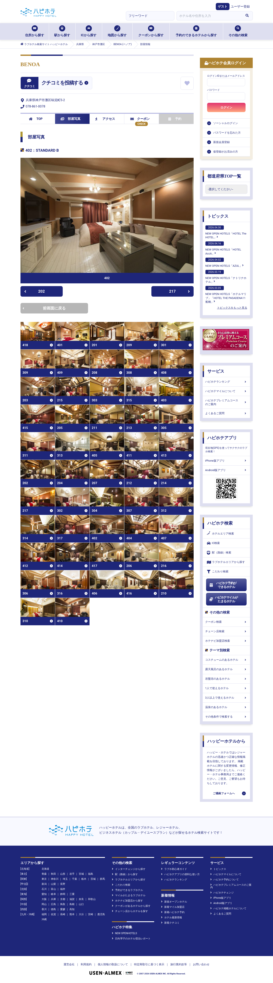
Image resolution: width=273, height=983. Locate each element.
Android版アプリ (226, 470)
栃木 (83, 878)
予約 (174, 119)
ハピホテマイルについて (226, 391)
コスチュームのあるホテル (226, 659)
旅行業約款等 (178, 964)
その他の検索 (237, 31)
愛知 (44, 894)
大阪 (44, 899)
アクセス (105, 119)
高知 (72, 909)
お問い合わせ (201, 964)
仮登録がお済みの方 (225, 151)
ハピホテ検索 (220, 523)
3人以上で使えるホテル (226, 697)
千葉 (74, 878)
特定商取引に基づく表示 (149, 964)
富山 (53, 889)
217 (179, 291)
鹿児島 (101, 914)
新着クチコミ (170, 922)
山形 (62, 873)
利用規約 (86, 964)
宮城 (81, 873)
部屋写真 (71, 119)
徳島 (53, 909)
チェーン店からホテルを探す (130, 911)
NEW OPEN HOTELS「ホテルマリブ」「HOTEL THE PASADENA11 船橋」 (225, 294)
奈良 (81, 899)
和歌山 (92, 899)
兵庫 (53, 899)
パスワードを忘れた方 (227, 132)
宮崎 (90, 914)
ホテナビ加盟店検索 (226, 640)
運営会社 (69, 964)
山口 (81, 904)
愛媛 (62, 909)
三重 (72, 894)
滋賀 (72, 899)
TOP (36, 119)
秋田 (53, 873)
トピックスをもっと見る (232, 307)
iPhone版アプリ (226, 460)
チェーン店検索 (226, 631)
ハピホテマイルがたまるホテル (223, 599)
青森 (44, 873)
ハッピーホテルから (226, 741)
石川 (44, 889)
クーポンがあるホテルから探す (131, 905)
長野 (62, 884)
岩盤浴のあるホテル (226, 678)
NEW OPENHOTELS (124, 933)
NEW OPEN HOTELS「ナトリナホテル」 (225, 276)
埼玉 (65, 878)
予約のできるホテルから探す (196, 31)
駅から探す (62, 31)
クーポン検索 (226, 621)
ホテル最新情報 (171, 917)
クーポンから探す (151, 31)
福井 (62, 889)
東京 (44, 878)
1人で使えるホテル (226, 688)
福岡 (44, 914)
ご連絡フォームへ (224, 793)
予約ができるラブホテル (127, 890)
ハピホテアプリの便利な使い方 (180, 874)
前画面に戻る (44, 308)
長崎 (62, 914)
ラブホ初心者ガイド (174, 869)
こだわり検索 (217, 571)
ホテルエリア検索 (220, 533)
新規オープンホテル (174, 901)
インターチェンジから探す (128, 869)
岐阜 (53, 894)
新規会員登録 (221, 142)
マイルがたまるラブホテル (128, 895)
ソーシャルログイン (225, 123)
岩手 (72, 873)
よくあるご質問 (226, 413)
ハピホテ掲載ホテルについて (228, 908)
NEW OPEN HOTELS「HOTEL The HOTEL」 (225, 232)
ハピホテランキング (226, 381)
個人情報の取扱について (113, 964)
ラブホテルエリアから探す (226, 562)
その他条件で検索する (226, 716)
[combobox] (209, 15)
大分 (81, 914)
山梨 (53, 884)
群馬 (102, 878)
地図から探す (117, 31)
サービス (215, 371)
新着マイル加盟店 (173, 906)
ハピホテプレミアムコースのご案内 (226, 402)
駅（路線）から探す (125, 874)
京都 (62, 899)
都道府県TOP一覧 (224, 176)
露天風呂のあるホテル (226, 669)
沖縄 (44, 919)
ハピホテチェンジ (222, 892)
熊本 (72, 914)
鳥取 (62, 904)
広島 (53, 904)
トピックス (217, 216)
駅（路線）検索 (219, 552)
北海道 (45, 868)
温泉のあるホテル (226, 707)
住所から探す (34, 31)
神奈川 (54, 878)
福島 (90, 873)
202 (34, 291)
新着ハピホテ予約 (173, 912)
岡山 (44, 904)
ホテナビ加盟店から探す (127, 900)
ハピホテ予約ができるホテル (222, 585)
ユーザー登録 (240, 6)
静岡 (62, 894)
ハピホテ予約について (224, 879)
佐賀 (53, 914)
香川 (44, 909)
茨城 (93, 878)
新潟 (44, 884)
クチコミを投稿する (62, 82)
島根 (72, 904)
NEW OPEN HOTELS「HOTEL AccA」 (223, 248)
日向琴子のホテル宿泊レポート (131, 938)
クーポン (140, 119)
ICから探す (88, 31)
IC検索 (213, 543)
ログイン (226, 107)
